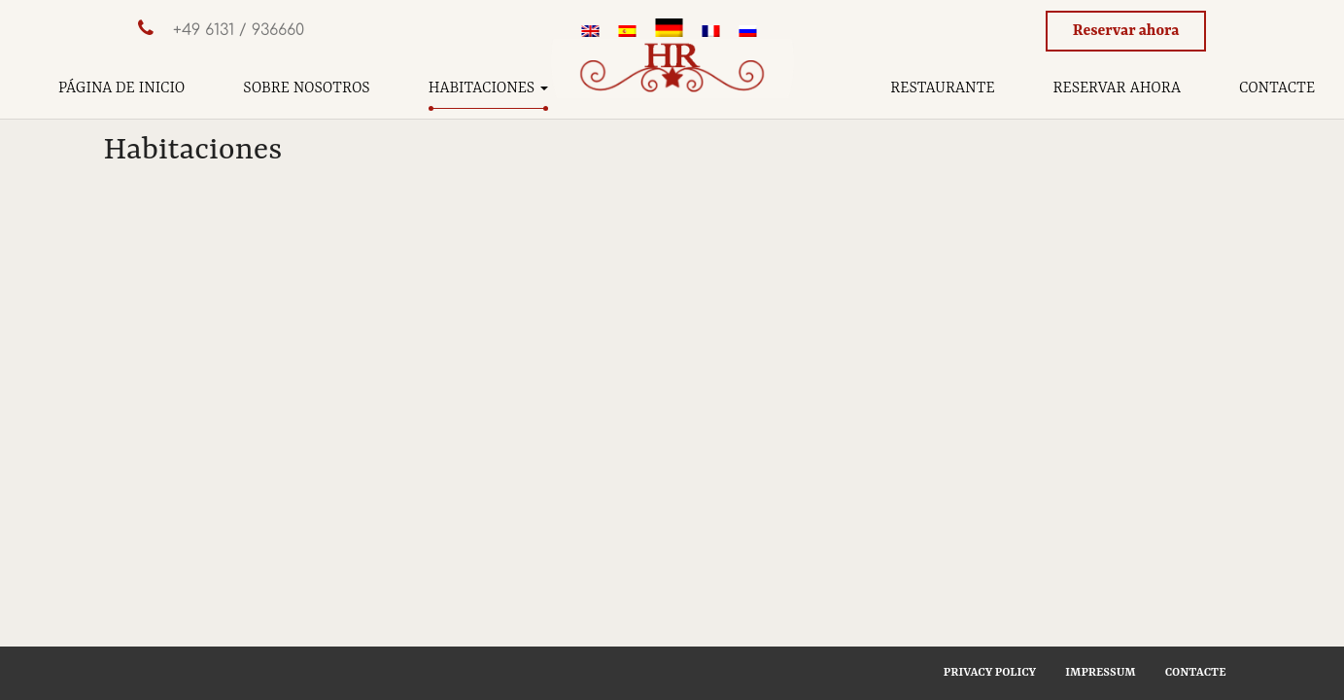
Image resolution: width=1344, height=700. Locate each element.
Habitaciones (489, 88)
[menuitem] (590, 33)
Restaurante (942, 88)
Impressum (1100, 673)
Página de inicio (121, 88)
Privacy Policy (990, 673)
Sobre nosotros (306, 88)
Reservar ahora (1126, 31)
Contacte (1277, 88)
